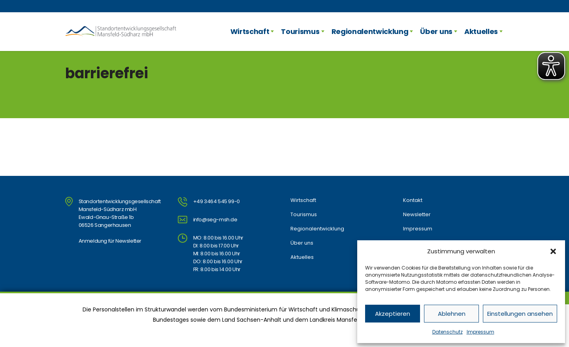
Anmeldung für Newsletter (110, 241)
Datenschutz (447, 331)
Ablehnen (451, 313)
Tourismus (300, 31)
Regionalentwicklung (370, 31)
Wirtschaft (249, 31)
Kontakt (412, 200)
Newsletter (417, 214)
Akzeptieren (392, 313)
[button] (553, 251)
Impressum (480, 331)
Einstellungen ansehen (520, 313)
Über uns (436, 31)
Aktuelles (481, 31)
